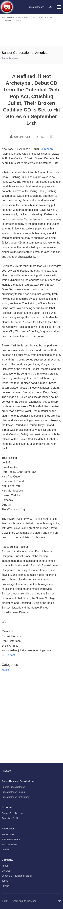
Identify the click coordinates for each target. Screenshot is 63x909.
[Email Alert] (12, 136)
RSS (42, 137)
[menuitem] (50, 7)
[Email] (51, 136)
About (5, 865)
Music (40, 17)
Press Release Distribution (15, 797)
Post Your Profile (10, 818)
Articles (5, 849)
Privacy (5, 885)
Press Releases (8, 17)
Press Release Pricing (13, 792)
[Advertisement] (32, 34)
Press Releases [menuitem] (36, 7)
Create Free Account (12, 813)
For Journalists (9, 844)
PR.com (47, 149)
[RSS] (37, 136)
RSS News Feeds (11, 839)
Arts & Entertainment (26, 17)
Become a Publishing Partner (17, 875)
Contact (8, 655)
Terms (5, 880)
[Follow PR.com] (59, 901)
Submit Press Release (13, 787)
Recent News (9, 834)
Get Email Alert (22, 137)
